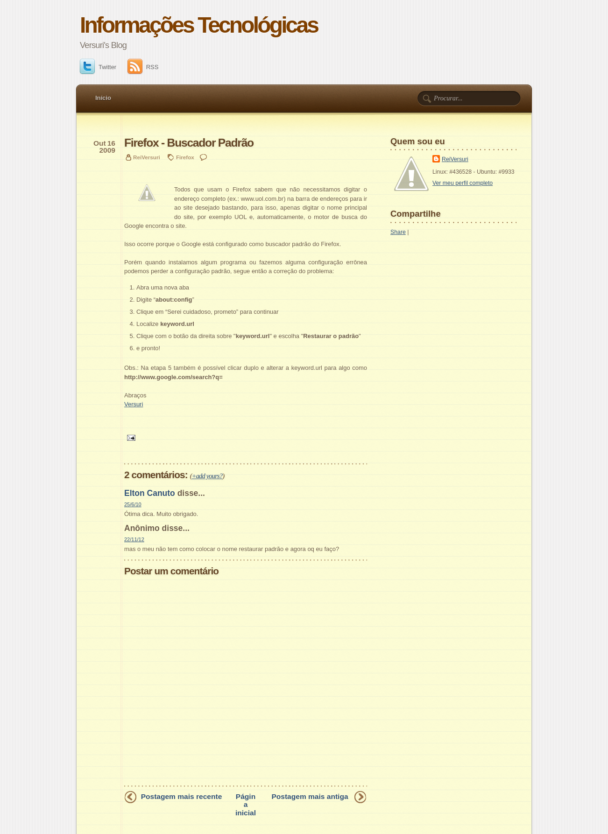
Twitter (98, 67)
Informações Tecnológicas (199, 25)
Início (103, 97)
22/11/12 (134, 539)
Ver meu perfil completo (462, 183)
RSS (143, 67)
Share (398, 232)
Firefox (185, 157)
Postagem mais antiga (309, 796)
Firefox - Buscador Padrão (189, 142)
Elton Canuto (149, 493)
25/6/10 (132, 504)
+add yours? (207, 476)
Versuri (133, 404)
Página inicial (245, 804)
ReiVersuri (455, 159)
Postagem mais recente (181, 796)
